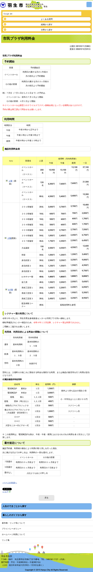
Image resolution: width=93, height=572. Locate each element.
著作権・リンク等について (13, 523)
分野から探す (47, 30)
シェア (6, 491)
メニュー (89, 4)
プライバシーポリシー (11, 529)
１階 (10, 181)
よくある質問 (47, 19)
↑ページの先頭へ (9, 483)
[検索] (39, 13)
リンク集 (6, 540)
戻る (46, 497)
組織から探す (47, 24)
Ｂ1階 (10, 290)
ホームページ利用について (13, 534)
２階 (9, 238)
